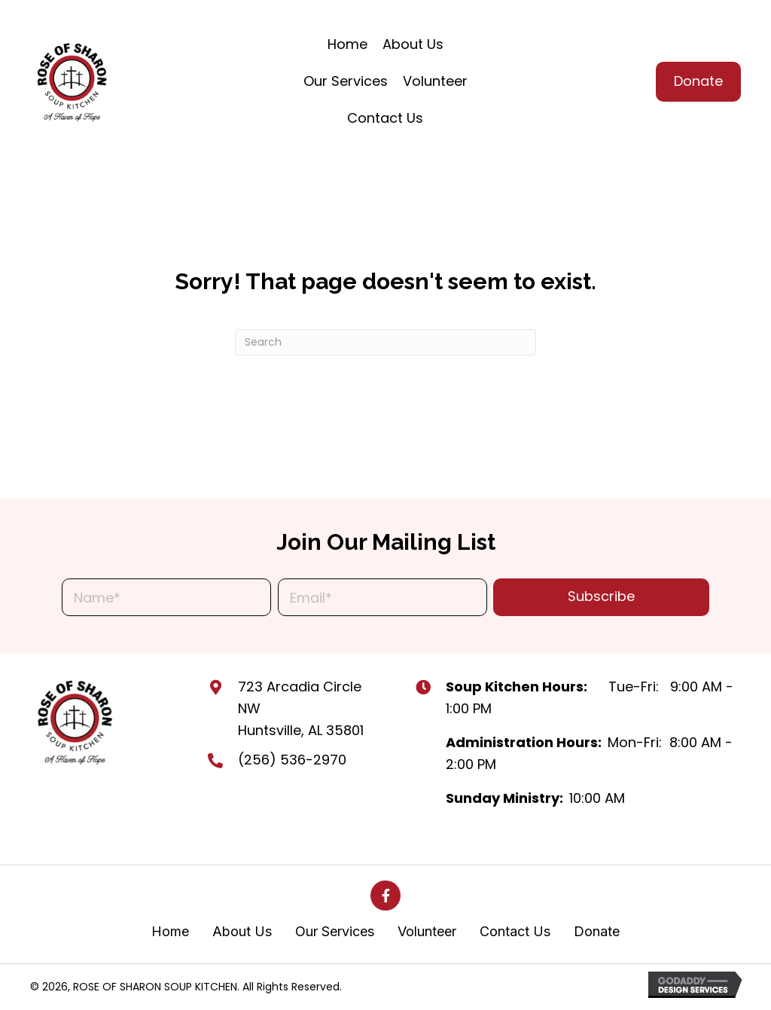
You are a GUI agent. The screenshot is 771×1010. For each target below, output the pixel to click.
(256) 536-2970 (292, 759)
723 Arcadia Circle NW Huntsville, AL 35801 (301, 708)
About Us (242, 931)
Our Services (334, 931)
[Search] (385, 342)
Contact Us (515, 931)
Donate (597, 931)
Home (170, 931)
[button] (601, 597)
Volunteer (427, 931)
